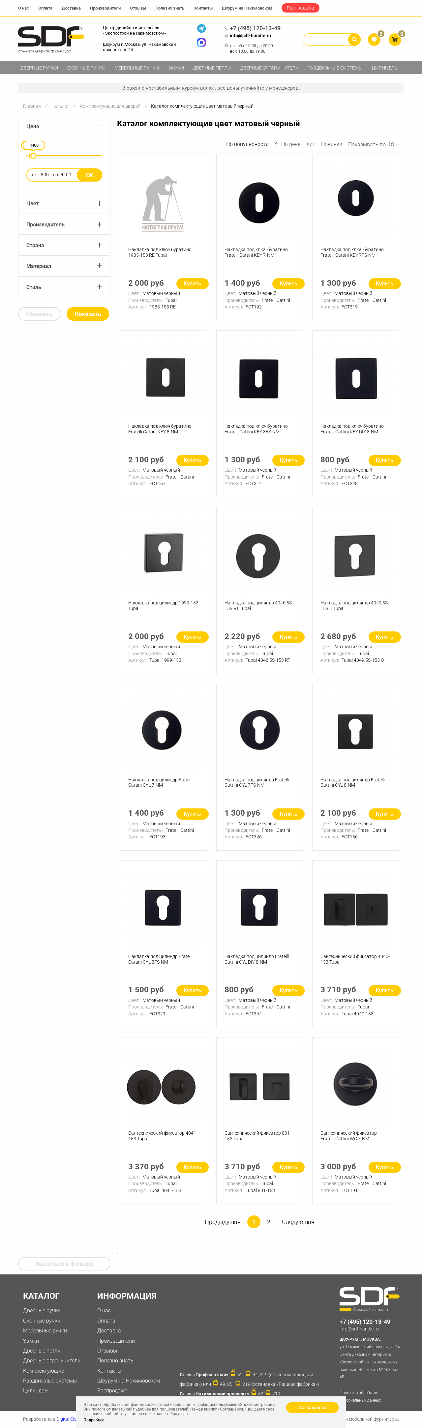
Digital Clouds (70, 1419)
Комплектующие (43, 1371)
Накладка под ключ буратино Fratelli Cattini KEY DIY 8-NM (352, 428)
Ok (89, 175)
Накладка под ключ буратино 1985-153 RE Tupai (160, 252)
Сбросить (39, 313)
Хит (310, 144)
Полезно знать (169, 8)
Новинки (331, 144)
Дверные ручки (39, 68)
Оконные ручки (86, 68)
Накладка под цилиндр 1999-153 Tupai (163, 605)
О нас (23, 8)
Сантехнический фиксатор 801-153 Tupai (258, 1135)
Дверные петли (212, 68)
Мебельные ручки (136, 68)
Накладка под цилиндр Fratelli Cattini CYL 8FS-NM (160, 959)
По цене (287, 144)
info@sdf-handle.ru (247, 36)
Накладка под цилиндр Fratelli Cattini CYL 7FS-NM (257, 782)
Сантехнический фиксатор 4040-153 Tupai (355, 959)
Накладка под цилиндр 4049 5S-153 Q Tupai (354, 605)
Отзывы (138, 8)
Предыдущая (223, 1221)
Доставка (71, 8)
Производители (105, 8)
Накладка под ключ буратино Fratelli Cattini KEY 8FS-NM (256, 428)
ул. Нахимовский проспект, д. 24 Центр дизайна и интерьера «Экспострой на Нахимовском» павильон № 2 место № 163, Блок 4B (372, 1357)
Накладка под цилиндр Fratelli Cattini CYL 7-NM (160, 782)
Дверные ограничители (269, 68)
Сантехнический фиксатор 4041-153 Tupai (162, 1135)
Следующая (298, 1221)
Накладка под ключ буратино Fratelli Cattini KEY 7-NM (256, 252)
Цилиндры (385, 68)
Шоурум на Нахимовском (247, 8)
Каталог (60, 106)
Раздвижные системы (335, 68)
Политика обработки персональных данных (360, 1396)
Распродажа (300, 8)
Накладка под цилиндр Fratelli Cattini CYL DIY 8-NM (257, 959)
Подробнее (93, 1420)
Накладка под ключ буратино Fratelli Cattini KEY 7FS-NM (352, 252)
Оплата (45, 8)
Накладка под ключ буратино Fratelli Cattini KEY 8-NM (160, 428)
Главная (32, 106)
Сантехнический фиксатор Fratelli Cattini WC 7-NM (348, 1135)
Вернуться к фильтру (64, 1263)
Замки (176, 68)
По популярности (247, 144)
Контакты (203, 8)
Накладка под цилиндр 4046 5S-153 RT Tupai (259, 605)
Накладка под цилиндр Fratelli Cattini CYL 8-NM (352, 782)
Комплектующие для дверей (110, 106)
